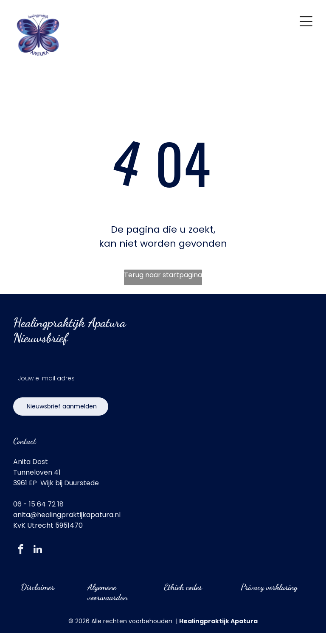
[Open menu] (306, 21)
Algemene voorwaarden (107, 592)
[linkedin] (37, 550)
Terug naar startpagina (163, 275)
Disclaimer (37, 587)
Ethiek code (181, 587)
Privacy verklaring (269, 587)
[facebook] (20, 550)
